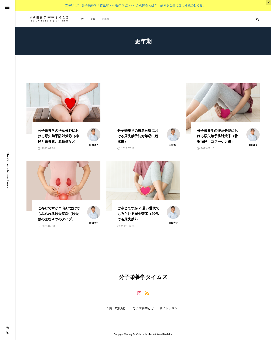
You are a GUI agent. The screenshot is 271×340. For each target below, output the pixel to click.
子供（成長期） (116, 308)
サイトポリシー (170, 308)
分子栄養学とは (143, 308)
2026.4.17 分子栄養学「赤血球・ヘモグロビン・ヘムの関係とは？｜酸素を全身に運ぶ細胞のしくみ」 (135, 5)
